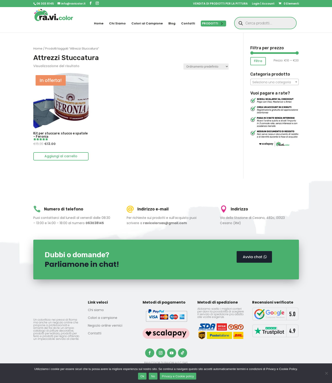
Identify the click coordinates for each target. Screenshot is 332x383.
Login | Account (263, 3)
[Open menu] (213, 23)
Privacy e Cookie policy (178, 376)
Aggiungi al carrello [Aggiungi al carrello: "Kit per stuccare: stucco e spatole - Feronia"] (60, 156)
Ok (142, 376)
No (153, 376)
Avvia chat (252, 257)
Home (37, 48)
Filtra (258, 61)
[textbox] (275, 82)
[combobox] (274, 82)
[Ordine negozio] (206, 66)
